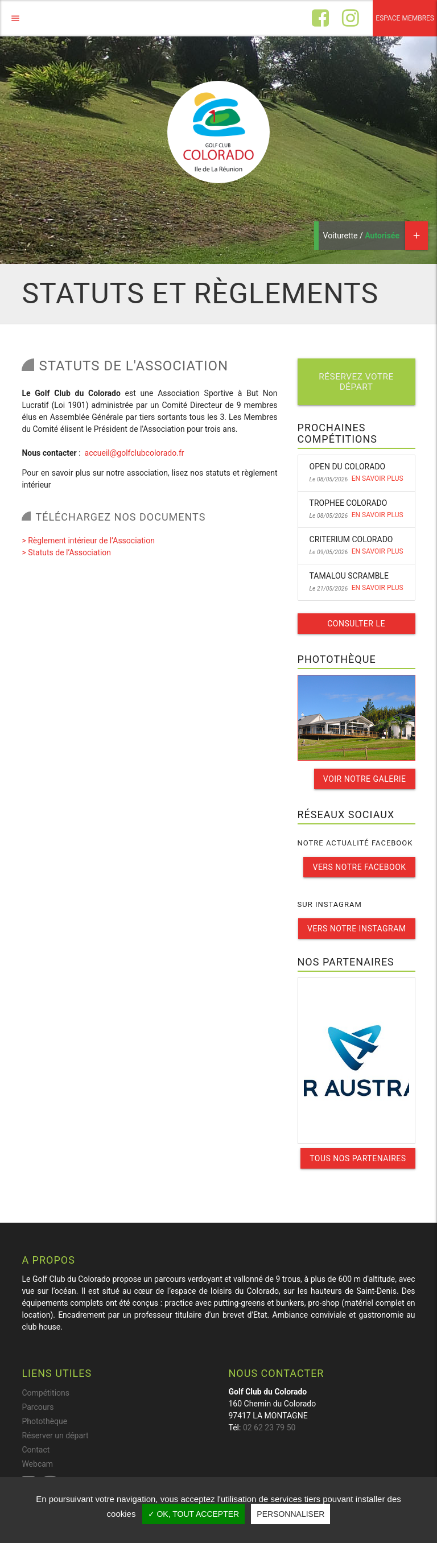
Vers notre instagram (356, 928)
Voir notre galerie (364, 778)
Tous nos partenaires (358, 1158)
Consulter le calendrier (356, 626)
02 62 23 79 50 (269, 1427)
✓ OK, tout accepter (194, 1514)
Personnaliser (290, 1514)
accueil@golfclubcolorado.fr (134, 452)
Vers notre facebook (359, 867)
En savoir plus (377, 478)
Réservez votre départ (356, 382)
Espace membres (405, 18)
